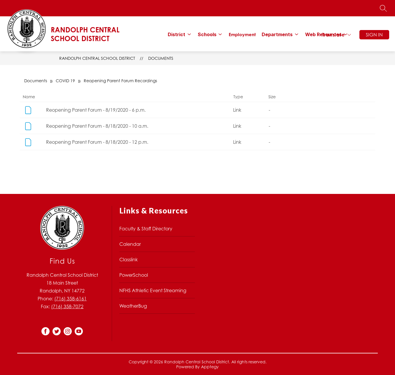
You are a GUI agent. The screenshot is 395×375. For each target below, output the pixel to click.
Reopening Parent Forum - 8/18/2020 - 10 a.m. (97, 126)
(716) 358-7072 (67, 306)
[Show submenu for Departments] (277, 34)
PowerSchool (133, 275)
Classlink (128, 259)
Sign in (374, 35)
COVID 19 (65, 80)
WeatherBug (133, 306)
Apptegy (210, 366)
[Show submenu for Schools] (207, 34)
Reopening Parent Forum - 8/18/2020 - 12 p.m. (97, 142)
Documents (160, 58)
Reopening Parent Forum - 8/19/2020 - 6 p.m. (96, 110)
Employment (242, 34)
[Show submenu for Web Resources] (323, 34)
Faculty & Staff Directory (145, 229)
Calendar (130, 244)
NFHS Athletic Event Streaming (152, 290)
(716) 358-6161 (70, 299)
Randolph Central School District (97, 58)
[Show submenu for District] (176, 34)
